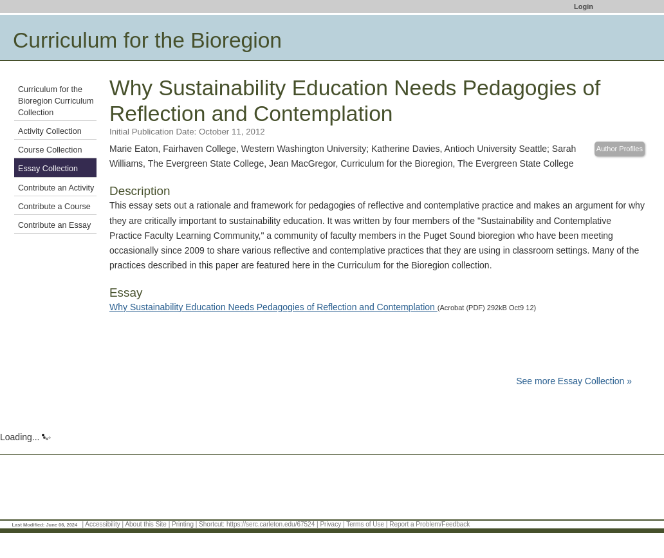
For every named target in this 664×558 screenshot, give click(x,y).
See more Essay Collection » (574, 381)
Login (583, 6)
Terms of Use (365, 524)
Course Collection (50, 149)
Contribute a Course (54, 206)
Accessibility (102, 524)
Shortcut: (212, 524)
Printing (183, 524)
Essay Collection (48, 168)
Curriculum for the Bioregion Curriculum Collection (56, 101)
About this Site (145, 524)
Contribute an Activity (56, 187)
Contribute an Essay (54, 225)
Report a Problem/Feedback (429, 524)
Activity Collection (50, 131)
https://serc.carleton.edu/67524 (270, 524)
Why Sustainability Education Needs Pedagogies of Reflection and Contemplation (273, 307)
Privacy (330, 524)
